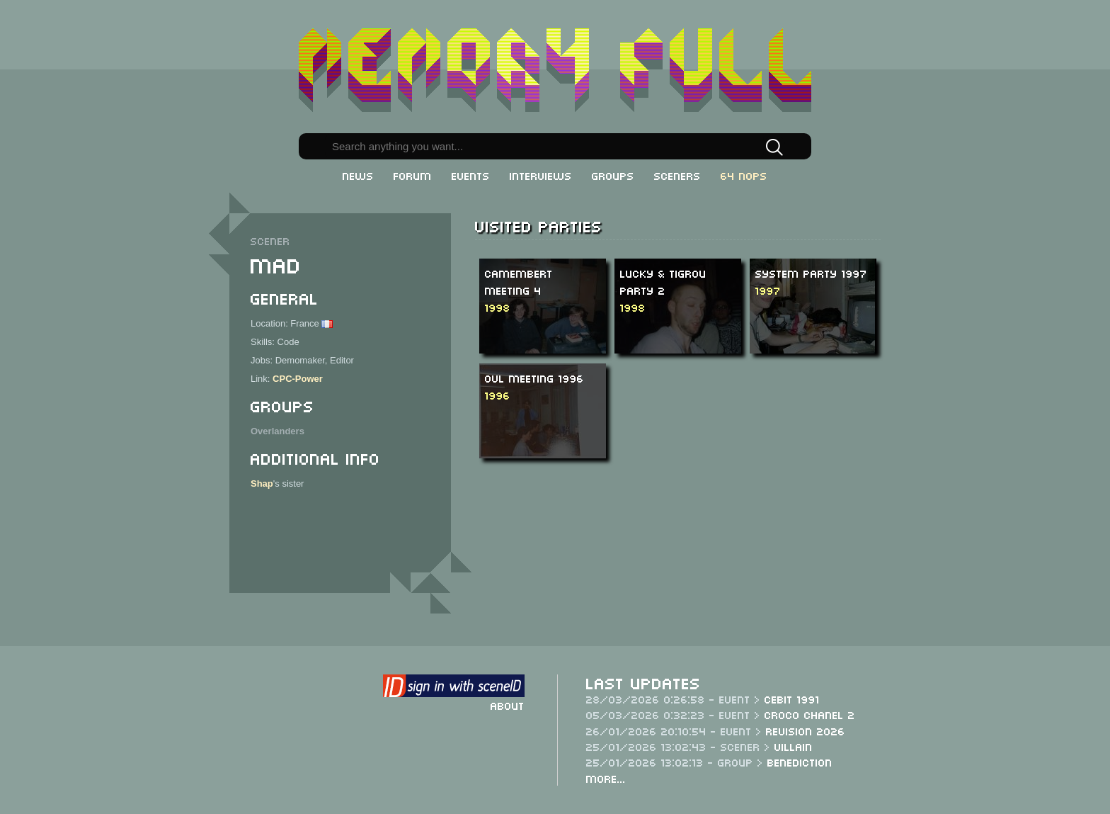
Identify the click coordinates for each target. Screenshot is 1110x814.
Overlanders (277, 431)
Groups (613, 175)
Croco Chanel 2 (810, 714)
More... (606, 778)
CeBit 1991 (792, 698)
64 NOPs (744, 175)
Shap (262, 483)
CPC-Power (298, 378)
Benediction (799, 761)
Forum (413, 175)
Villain (793, 746)
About (508, 705)
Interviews (541, 175)
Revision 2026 (805, 730)
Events (471, 175)
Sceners (677, 175)
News (358, 175)
